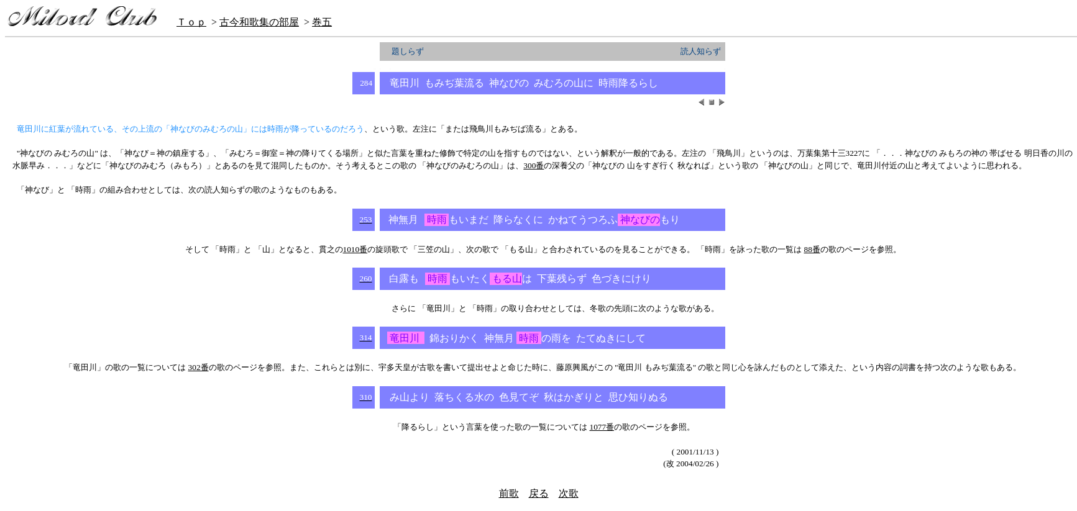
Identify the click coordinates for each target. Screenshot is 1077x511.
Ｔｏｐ (191, 22)
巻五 (322, 22)
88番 (812, 249)
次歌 (569, 493)
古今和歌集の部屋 (259, 22)
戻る (539, 493)
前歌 (509, 493)
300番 (533, 165)
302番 (198, 367)
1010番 (355, 249)
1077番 (602, 427)
